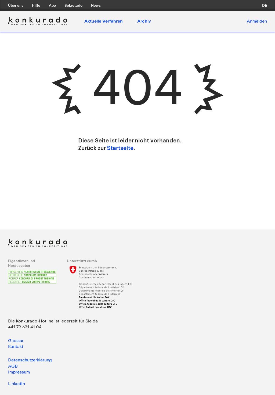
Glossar (16, 340)
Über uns (15, 5)
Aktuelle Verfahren (103, 21)
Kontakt (15, 346)
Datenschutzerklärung (30, 359)
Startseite (120, 147)
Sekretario (73, 5)
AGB (13, 366)
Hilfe (36, 5)
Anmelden (257, 21)
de (264, 5)
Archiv (144, 21)
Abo (52, 5)
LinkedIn (16, 383)
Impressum (19, 372)
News (96, 5)
